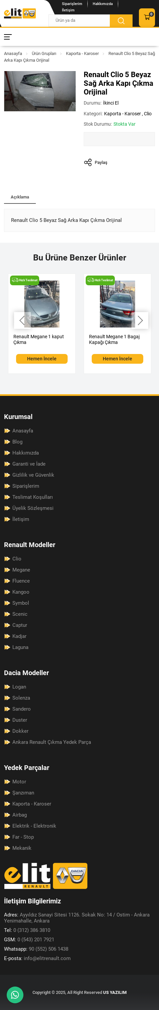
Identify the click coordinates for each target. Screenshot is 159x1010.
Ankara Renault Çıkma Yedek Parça (51, 742)
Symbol (20, 603)
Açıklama (20, 196)
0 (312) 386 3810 (27, 930)
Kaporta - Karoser (82, 53)
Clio (148, 113)
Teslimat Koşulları (32, 497)
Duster (19, 720)
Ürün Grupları (44, 53)
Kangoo (20, 592)
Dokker (20, 731)
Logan (19, 687)
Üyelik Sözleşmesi (33, 508)
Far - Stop (23, 837)
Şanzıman (23, 793)
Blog (17, 442)
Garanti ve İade (29, 464)
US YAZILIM (115, 992)
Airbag (19, 815)
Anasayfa (13, 53)
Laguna (20, 647)
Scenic (19, 614)
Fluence (21, 581)
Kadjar (19, 636)
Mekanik (21, 848)
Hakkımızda (103, 4)
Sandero (21, 709)
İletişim (68, 10)
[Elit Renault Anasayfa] (20, 13)
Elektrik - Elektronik (34, 826)
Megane (21, 570)
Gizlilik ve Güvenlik (33, 475)
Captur (19, 625)
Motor (19, 782)
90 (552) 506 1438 (36, 949)
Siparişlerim (72, 4)
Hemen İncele (42, 358)
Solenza (21, 698)
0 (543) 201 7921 (29, 940)
